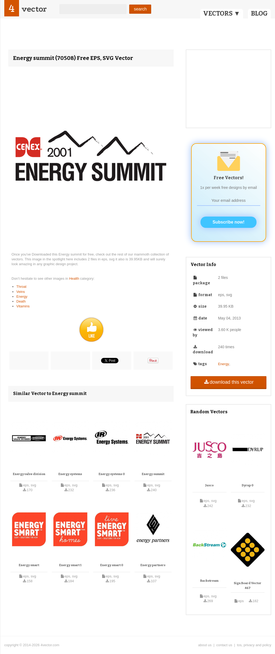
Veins (20, 292)
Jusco (209, 485)
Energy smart (29, 565)
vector (34, 9)
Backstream (209, 581)
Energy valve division (29, 474)
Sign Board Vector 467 (247, 585)
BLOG (259, 13)
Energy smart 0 (111, 565)
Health (74, 278)
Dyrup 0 (248, 485)
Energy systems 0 (112, 474)
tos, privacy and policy (254, 645)
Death (21, 301)
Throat (21, 287)
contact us (224, 645)
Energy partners (152, 565)
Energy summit (153, 474)
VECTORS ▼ (221, 13)
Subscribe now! (228, 222)
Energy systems (70, 474)
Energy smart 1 (70, 565)
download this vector (228, 382)
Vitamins (23, 306)
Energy (21, 296)
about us (204, 645)
